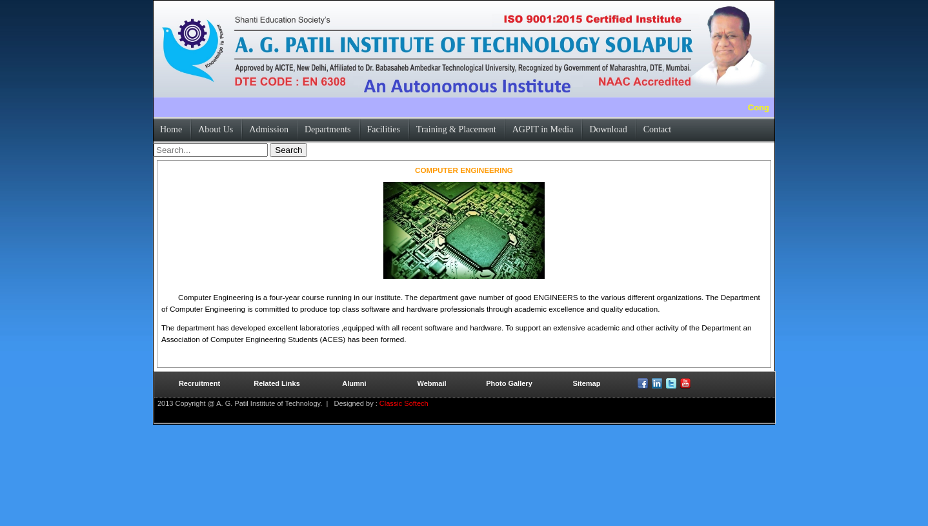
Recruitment (199, 383)
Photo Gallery (509, 383)
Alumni (354, 383)
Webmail (431, 383)
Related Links (277, 383)
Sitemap (587, 383)
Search (288, 150)
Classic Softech (403, 403)
